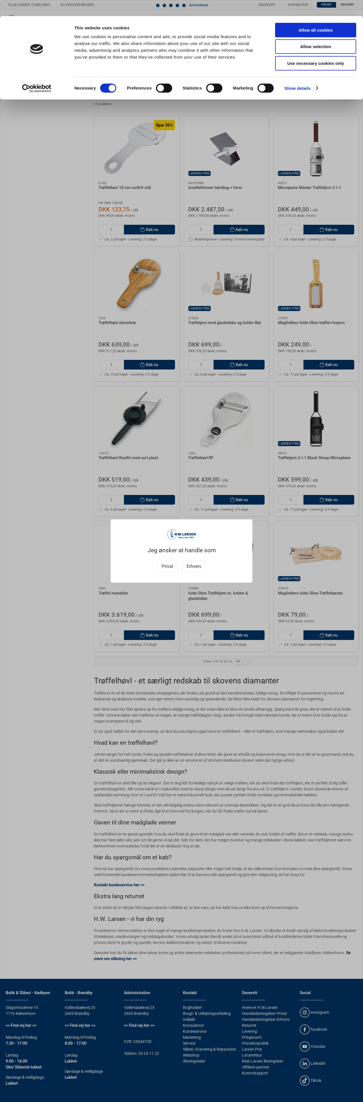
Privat (167, 566)
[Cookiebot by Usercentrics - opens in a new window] (37, 72)
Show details (297, 72)
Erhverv (194, 566)
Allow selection (315, 30)
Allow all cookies (316, 14)
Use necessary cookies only (315, 47)
